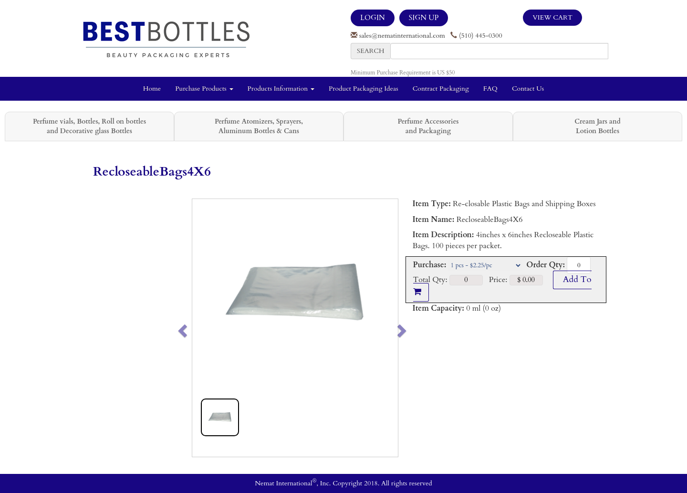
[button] (202, 328)
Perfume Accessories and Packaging (427, 126)
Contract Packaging (441, 88)
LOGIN (372, 17)
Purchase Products (204, 88)
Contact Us (528, 88)
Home (152, 88)
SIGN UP (423, 17)
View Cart (552, 17)
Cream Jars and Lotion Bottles (597, 126)
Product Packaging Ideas (363, 88)
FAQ (490, 88)
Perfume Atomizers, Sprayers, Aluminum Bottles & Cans (259, 126)
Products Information (281, 88)
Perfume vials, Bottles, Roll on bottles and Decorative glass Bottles (89, 126)
